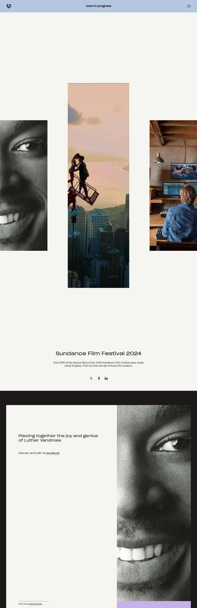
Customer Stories (35, 604)
